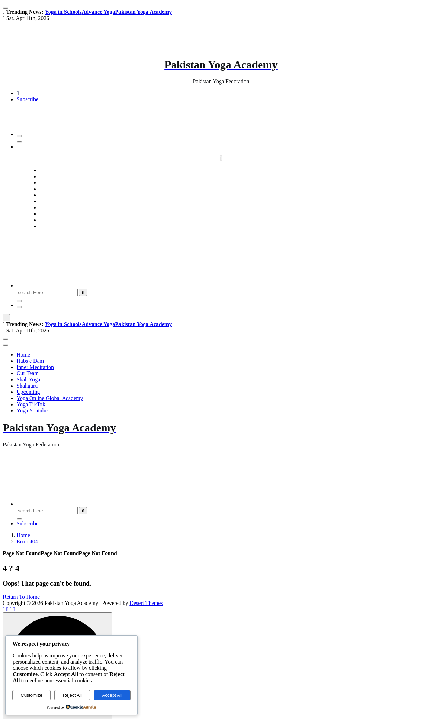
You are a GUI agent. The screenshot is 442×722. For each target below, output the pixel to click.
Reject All (72, 695)
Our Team (228, 189)
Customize (31, 695)
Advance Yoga (98, 12)
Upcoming (228, 207)
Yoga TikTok (227, 220)
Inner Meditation (228, 183)
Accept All (112, 695)
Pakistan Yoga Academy (143, 12)
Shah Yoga (228, 195)
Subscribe (27, 99)
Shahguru (227, 201)
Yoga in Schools (63, 12)
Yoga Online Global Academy (228, 214)
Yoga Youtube (227, 226)
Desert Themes (146, 603)
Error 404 (27, 541)
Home (227, 170)
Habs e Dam (227, 176)
